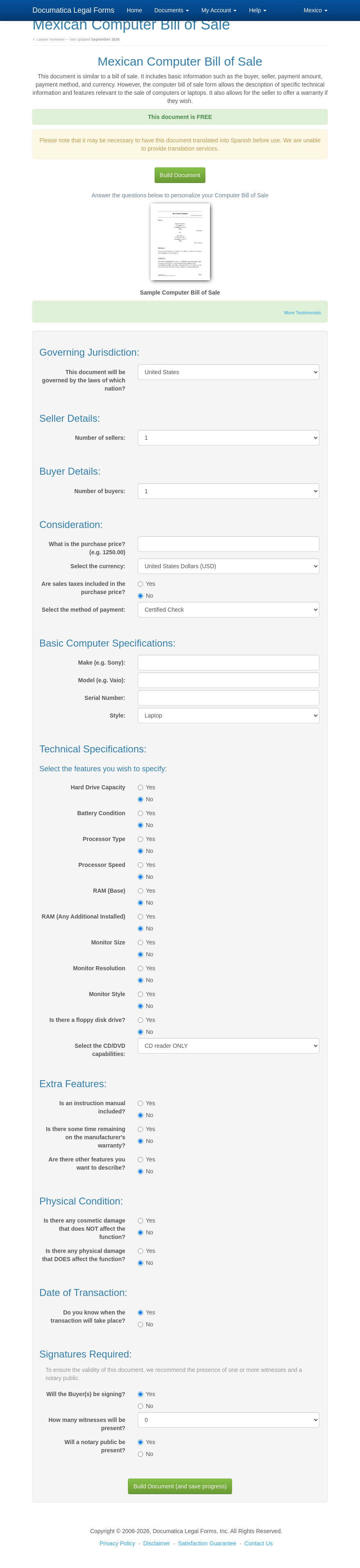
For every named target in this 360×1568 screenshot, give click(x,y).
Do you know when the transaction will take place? (88, 1316)
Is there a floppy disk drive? (87, 1020)
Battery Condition (101, 813)
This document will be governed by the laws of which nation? (83, 380)
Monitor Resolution (99, 968)
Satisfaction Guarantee (207, 1543)
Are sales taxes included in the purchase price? (83, 588)
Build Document (180, 175)
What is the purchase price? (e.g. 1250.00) (87, 548)
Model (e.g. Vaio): (101, 680)
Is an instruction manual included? (92, 1107)
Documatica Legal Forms (73, 10)
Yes (146, 584)
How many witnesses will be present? (86, 1424)
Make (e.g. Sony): (101, 662)
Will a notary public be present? (94, 1446)
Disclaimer (156, 1543)
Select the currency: (98, 566)
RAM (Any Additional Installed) (83, 916)
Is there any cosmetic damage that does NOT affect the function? (84, 1228)
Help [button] (258, 10)
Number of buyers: (99, 491)
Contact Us (258, 1543)
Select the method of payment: (83, 609)
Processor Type (104, 839)
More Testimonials (302, 312)
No (145, 595)
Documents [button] (171, 10)
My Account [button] (219, 10)
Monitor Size (108, 942)
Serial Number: (104, 698)
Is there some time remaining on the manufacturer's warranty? (85, 1137)
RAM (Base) (109, 890)
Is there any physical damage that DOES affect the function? (83, 1255)
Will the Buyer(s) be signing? (85, 1394)
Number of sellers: (100, 437)
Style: (117, 715)
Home (134, 10)
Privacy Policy (117, 1543)
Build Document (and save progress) (179, 1486)
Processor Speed (101, 865)
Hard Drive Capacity (98, 787)
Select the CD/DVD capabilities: (100, 1049)
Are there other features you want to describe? (86, 1163)
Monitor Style (107, 994)
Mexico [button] (316, 10)
